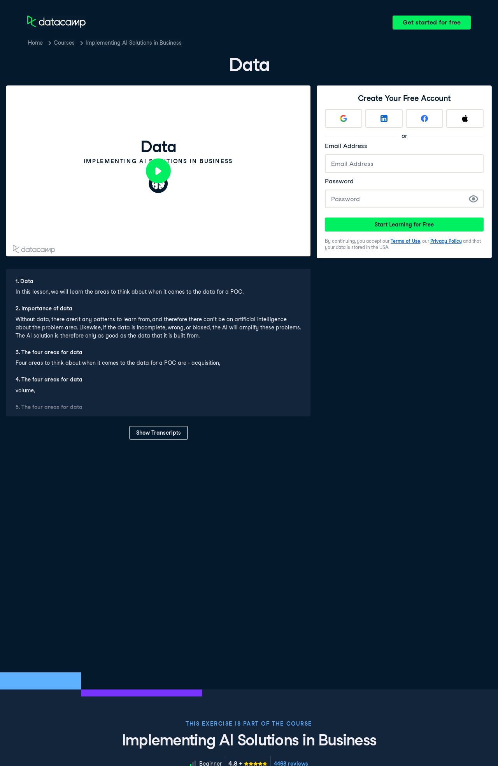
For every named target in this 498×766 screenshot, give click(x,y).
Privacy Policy (446, 241)
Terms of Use (405, 241)
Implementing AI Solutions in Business (134, 43)
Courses (64, 43)
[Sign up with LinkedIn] (384, 118)
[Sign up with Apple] (465, 118)
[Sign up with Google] (343, 118)
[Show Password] (473, 199)
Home (35, 43)
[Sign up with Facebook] (424, 118)
